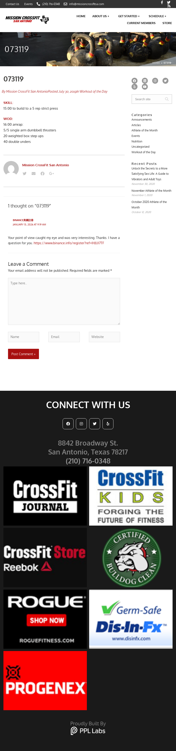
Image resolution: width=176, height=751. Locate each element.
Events (136, 136)
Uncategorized (140, 146)
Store (167, 23)
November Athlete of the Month (151, 190)
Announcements (142, 119)
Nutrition (137, 141)
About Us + (101, 16)
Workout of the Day (93, 91)
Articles (136, 125)
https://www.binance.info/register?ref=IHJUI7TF (69, 243)
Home (81, 16)
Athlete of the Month (145, 130)
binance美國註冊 (23, 220)
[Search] (167, 99)
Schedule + (158, 16)
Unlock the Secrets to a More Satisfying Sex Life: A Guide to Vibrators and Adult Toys (150, 174)
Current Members (141, 23)
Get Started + (130, 16)
